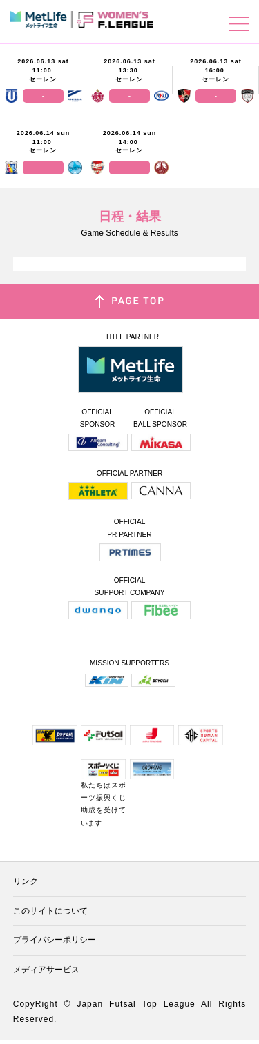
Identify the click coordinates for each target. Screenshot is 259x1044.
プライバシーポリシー (54, 940)
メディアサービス (46, 969)
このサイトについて (50, 911)
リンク (25, 881)
